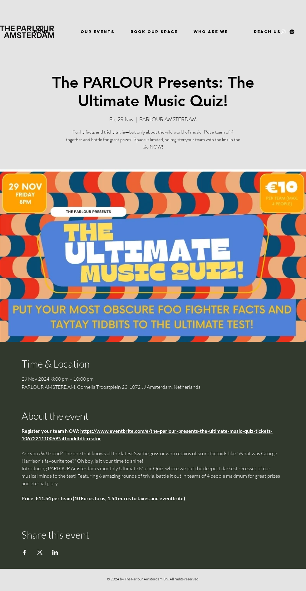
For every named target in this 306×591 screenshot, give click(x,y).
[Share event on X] (40, 552)
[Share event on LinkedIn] (55, 552)
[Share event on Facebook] (24, 552)
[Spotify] (292, 32)
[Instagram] (283, 32)
